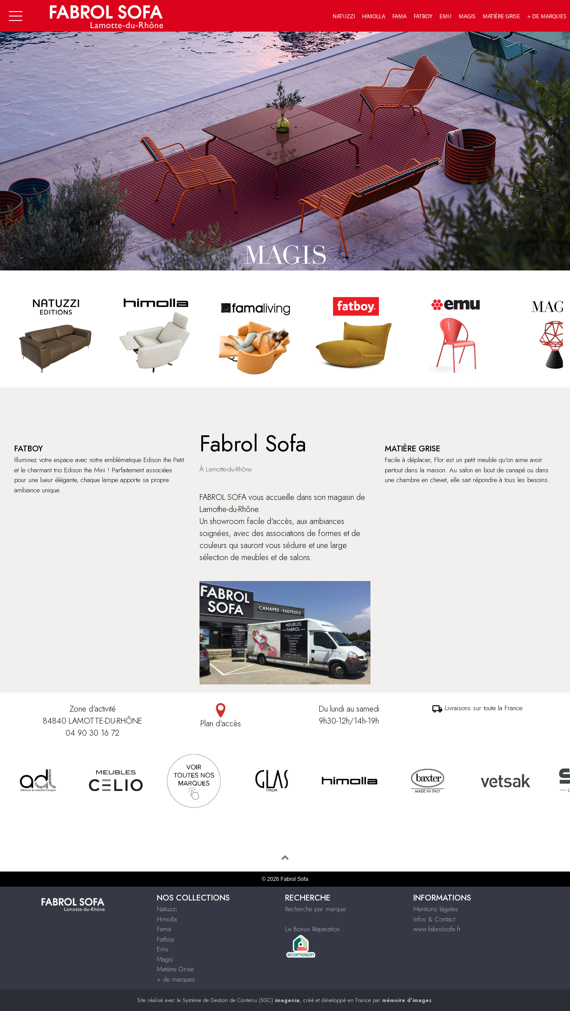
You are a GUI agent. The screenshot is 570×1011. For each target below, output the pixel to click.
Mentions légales (435, 909)
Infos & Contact (434, 919)
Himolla (373, 16)
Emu (446, 16)
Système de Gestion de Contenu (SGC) (241, 1000)
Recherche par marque (315, 909)
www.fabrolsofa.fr (437, 929)
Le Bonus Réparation (312, 929)
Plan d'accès (221, 716)
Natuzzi (344, 16)
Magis (467, 16)
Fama (399, 16)
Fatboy (423, 16)
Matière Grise (501, 16)
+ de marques (546, 16)
